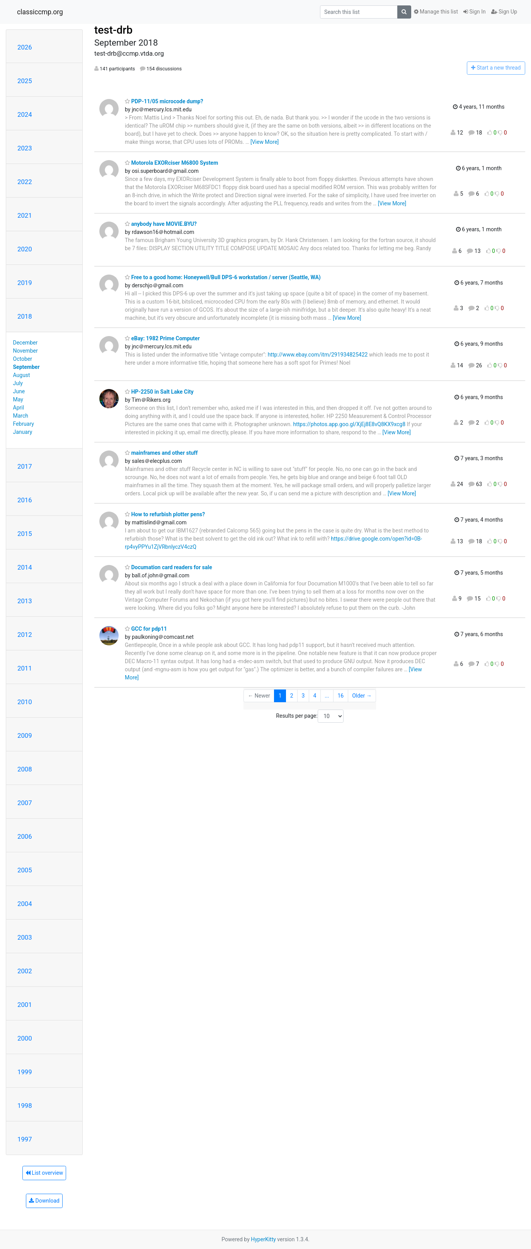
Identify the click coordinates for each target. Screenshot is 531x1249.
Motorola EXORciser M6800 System (171, 163)
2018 (24, 316)
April (18, 407)
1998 (24, 1105)
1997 (24, 1139)
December (25, 343)
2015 (24, 533)
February (23, 424)
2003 (24, 937)
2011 (24, 668)
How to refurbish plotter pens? (165, 514)
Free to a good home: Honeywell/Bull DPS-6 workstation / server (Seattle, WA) (223, 277)
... (327, 696)
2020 (24, 249)
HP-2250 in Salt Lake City (159, 392)
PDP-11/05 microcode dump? (164, 101)
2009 (24, 735)
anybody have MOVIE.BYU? (161, 224)
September (26, 367)
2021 (24, 215)
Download (44, 1201)
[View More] (264, 142)
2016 (24, 500)
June (19, 391)
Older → (362, 696)
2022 (24, 182)
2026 (24, 47)
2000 (24, 1038)
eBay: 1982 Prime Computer (162, 338)
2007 (24, 803)
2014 (24, 567)
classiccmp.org (40, 12)
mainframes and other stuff (161, 453)
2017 (24, 466)
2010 (24, 702)
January (22, 432)
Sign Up (504, 12)
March (21, 416)
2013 (24, 601)
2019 (24, 283)
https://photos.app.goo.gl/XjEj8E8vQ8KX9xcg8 (349, 424)
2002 (24, 971)
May (18, 399)
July (18, 383)
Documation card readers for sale (168, 567)
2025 (24, 81)
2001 (24, 1004)
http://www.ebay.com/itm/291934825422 (318, 354)
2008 (24, 769)
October (22, 359)
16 (340, 696)
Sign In (474, 12)
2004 (24, 904)
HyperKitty (263, 1239)
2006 (24, 836)
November (25, 351)
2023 (24, 148)
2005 (24, 870)
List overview (44, 1173)
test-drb (113, 30)
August (21, 375)
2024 (24, 114)
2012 (24, 634)
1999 (24, 1072)
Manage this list (436, 12)
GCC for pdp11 (146, 629)
